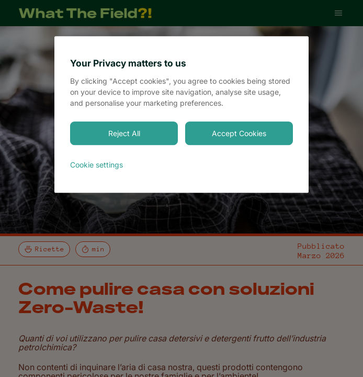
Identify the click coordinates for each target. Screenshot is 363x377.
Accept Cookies (239, 133)
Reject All (124, 133)
